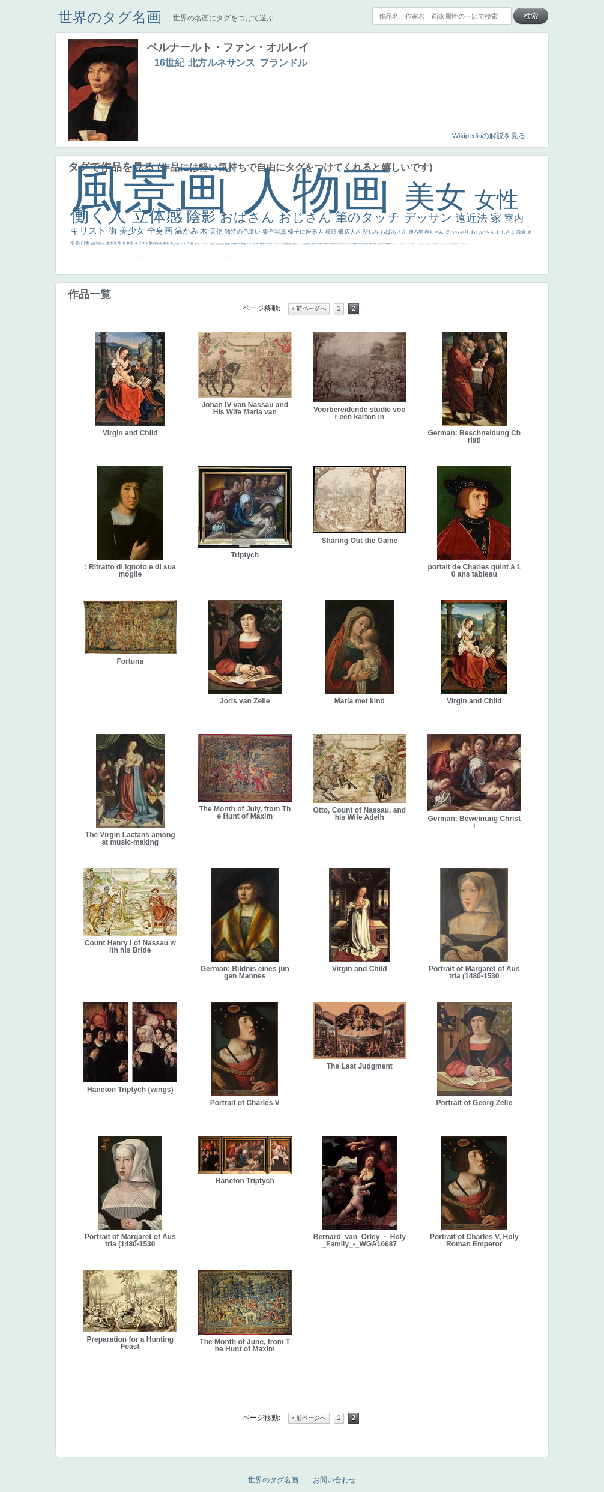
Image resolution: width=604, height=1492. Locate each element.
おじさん (307, 217)
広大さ (354, 232)
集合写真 (275, 231)
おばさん (249, 217)
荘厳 (293, 244)
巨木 (456, 243)
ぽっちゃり (457, 232)
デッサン (430, 217)
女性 (496, 199)
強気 (212, 243)
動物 (166, 243)
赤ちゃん (434, 232)
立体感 (159, 216)
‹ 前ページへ (308, 308)
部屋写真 (337, 244)
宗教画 (287, 243)
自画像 (234, 243)
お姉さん (98, 243)
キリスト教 (144, 243)
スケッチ (251, 243)
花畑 (305, 244)
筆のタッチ (369, 217)
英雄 (366, 244)
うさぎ (405, 243)
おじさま (506, 232)
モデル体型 (328, 244)
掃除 (262, 243)
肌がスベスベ (202, 243)
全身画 (161, 230)
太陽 (462, 243)
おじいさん (483, 232)
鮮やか (357, 244)
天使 (217, 231)
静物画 (158, 243)
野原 (375, 244)
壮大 (464, 243)
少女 (177, 243)
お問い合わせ (334, 1480)
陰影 (203, 216)
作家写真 (315, 244)
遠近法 (473, 218)
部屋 (437, 243)
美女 (439, 197)
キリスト (89, 230)
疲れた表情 (411, 243)
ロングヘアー (349, 244)
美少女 (133, 230)
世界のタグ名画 (109, 17)
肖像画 (128, 243)
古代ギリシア (396, 243)
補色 (421, 243)
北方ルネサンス (221, 63)
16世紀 (169, 63)
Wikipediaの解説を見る (488, 135)
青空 (451, 243)
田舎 (86, 243)
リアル (279, 243)
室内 (514, 218)
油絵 (362, 244)
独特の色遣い (243, 231)
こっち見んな (427, 243)
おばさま (220, 243)
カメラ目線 (417, 243)
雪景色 (242, 243)
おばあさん (394, 232)
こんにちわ (442, 243)
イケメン (270, 243)
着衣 (467, 243)
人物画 (324, 190)
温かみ (188, 230)
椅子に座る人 (306, 231)
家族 (371, 244)
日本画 (402, 243)
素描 (446, 243)
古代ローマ (382, 244)
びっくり (299, 244)
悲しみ (372, 232)
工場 (453, 243)
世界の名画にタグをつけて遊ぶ (223, 18)
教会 (521, 232)
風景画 (156, 189)
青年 (459, 243)
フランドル (283, 63)
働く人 (101, 215)
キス (431, 243)
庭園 (434, 243)
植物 (228, 243)
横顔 (331, 232)
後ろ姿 (416, 232)
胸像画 (389, 244)
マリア (185, 243)
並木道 (112, 243)
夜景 (321, 244)
